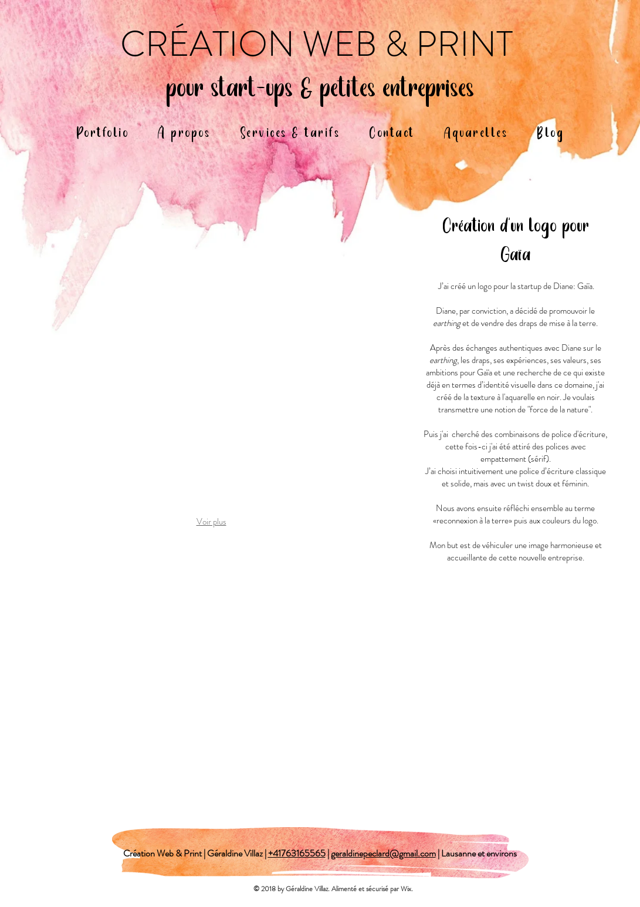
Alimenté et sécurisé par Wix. (373, 889)
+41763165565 (297, 853)
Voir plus (211, 521)
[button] (211, 361)
